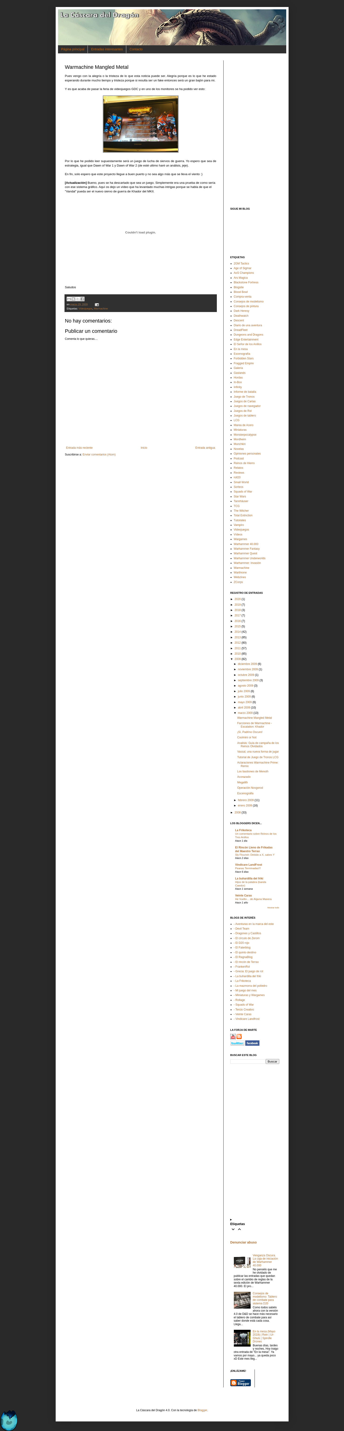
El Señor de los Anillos (248, 344)
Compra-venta (243, 296)
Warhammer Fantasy (247, 548)
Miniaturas (240, 429)
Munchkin (240, 444)
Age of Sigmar (243, 268)
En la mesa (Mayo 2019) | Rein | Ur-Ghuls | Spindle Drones (264, 1336)
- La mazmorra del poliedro (250, 985)
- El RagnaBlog (243, 957)
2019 (238, 604)
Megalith (242, 782)
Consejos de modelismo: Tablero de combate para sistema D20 (265, 1298)
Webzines (240, 577)
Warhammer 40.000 (246, 544)
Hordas (238, 377)
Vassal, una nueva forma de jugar (258, 751)
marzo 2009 (245, 713)
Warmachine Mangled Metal (254, 717)
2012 (238, 642)
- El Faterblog (242, 947)
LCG (237, 420)
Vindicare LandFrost (248, 864)
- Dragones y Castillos (247, 933)
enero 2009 (245, 805)
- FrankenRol (242, 966)
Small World (241, 482)
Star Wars (240, 496)
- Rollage (239, 1000)
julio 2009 (244, 691)
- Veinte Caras (243, 1014)
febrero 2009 (246, 800)
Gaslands (240, 373)
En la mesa (241, 349)
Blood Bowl (241, 292)
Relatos (238, 467)
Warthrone (240, 572)
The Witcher (241, 510)
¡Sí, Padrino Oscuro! (249, 732)
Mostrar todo (273, 908)
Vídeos (238, 534)
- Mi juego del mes (245, 990)
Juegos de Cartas (245, 401)
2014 (238, 631)
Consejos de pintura (246, 306)
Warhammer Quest (245, 553)
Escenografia (245, 793)
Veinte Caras (243, 895)
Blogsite (239, 287)
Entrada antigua (205, 447)
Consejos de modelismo (249, 301)
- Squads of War (244, 1004)
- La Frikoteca (242, 981)
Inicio (144, 447)
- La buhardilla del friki (247, 976)
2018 (238, 610)
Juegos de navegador (247, 406)
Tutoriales (240, 520)
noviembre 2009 (248, 669)
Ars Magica (241, 277)
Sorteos (238, 487)
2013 (238, 637)
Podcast (239, 458)
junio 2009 (244, 696)
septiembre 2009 (248, 680)
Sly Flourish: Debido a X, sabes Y (255, 854)
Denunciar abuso (243, 1242)
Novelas (239, 449)
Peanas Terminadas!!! (248, 868)
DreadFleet (241, 330)
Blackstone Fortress (246, 282)
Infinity (238, 387)
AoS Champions (244, 272)
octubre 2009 (246, 675)
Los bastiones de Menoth (252, 771)
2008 (238, 812)
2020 (238, 599)
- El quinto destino (245, 952)
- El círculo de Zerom (247, 938)
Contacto (136, 49)
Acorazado (243, 776)
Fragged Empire (244, 363)
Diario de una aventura (248, 325)
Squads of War (243, 491)
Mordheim (240, 439)
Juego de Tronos (244, 396)
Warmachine (101, 308)
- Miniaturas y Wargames (249, 995)
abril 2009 (244, 707)
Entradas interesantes (107, 49)
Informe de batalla (245, 391)
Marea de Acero (244, 425)
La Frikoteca (243, 830)
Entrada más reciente (79, 447)
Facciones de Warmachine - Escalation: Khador (254, 725)
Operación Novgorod (250, 787)
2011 (238, 648)
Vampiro (239, 525)
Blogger (202, 1410)
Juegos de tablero (245, 415)
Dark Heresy (241, 311)
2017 (238, 615)
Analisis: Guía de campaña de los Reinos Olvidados (258, 744)
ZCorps (238, 582)
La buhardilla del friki (249, 878)
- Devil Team (241, 928)
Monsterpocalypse (245, 434)
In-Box (238, 382)
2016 (238, 621)
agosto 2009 (245, 685)
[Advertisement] (254, 130)
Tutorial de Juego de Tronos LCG (257, 757)
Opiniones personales (247, 453)
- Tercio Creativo (244, 1009)
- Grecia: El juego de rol (248, 971)
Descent (239, 320)
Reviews (239, 472)
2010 (238, 653)
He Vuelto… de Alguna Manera (253, 899)
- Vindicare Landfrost (247, 1019)
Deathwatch (241, 315)
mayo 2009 (245, 702)
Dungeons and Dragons (248, 334)
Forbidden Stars (244, 358)
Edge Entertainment (246, 339)
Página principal (73, 49)
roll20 (237, 477)
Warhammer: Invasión (247, 563)
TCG (237, 506)
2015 (238, 626)
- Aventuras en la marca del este (254, 924)
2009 (238, 659)
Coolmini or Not (246, 737)
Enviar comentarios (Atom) (99, 454)
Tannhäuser (241, 501)
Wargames (240, 539)
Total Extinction (243, 515)
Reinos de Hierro (244, 463)
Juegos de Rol (243, 411)
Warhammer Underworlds (250, 558)
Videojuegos (85, 308)
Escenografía (242, 353)
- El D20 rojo (241, 943)
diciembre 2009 (247, 664)
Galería (238, 368)
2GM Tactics (241, 263)
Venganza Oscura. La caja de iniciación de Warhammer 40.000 (265, 1260)
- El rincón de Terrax (246, 962)
